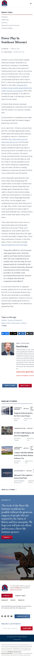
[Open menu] (31, 3)
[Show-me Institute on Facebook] (2, 616)
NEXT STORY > (25, 385)
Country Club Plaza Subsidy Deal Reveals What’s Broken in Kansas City (23, 455)
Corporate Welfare (7, 28)
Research (4, 600)
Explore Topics (20, 595)
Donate (7, 537)
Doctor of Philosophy (15, 320)
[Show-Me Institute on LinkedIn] (8, 616)
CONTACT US (22, 616)
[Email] (29, 333)
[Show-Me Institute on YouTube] (11, 616)
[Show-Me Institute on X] (5, 616)
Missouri (23, 323)
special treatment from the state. (14, 245)
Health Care (5, 20)
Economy (4, 22)
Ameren (4, 320)
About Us (21, 600)
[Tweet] (13, 333)
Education (4, 17)
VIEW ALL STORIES (9, 489)
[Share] (5, 333)
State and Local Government (10, 25)
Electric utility (5, 323)
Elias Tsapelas (20, 481)
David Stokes (8, 52)
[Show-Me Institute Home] (4, 3)
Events (13, 600)
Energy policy (15, 323)
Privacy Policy (17, 639)
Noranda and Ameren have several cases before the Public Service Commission (16, 88)
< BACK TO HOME (9, 385)
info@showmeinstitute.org (14, 651)
